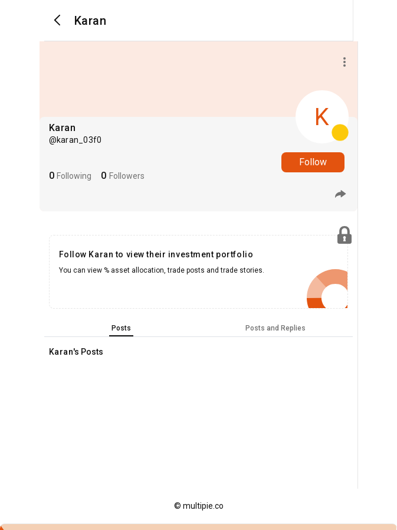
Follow (313, 162)
